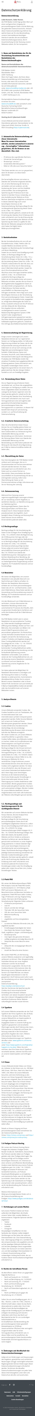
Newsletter (25, 1396)
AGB (14, 1392)
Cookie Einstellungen (17, 1399)
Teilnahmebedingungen (24, 1392)
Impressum (7, 1392)
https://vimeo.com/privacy (16, 1135)
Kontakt (17, 1396)
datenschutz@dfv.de (8, 104)
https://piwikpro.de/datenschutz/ (13, 986)
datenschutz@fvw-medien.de (16, 88)
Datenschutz (10, 1396)
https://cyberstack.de (21, 128)
